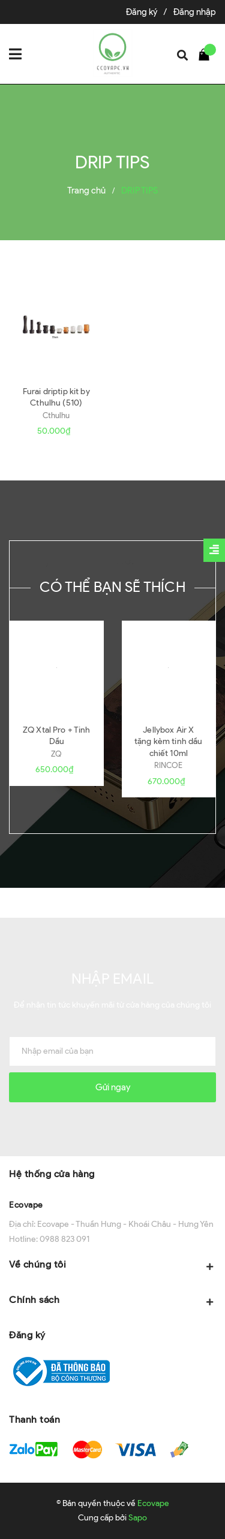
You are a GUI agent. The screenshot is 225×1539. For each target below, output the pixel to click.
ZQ (56, 753)
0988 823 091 (64, 1239)
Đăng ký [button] (27, 1335)
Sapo (137, 1518)
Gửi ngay (112, 1087)
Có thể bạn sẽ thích (112, 586)
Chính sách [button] (112, 1301)
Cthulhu (56, 415)
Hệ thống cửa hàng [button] (52, 1174)
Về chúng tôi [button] (112, 1265)
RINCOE (168, 765)
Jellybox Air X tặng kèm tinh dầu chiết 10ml (168, 741)
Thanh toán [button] (34, 1419)
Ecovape (26, 1205)
